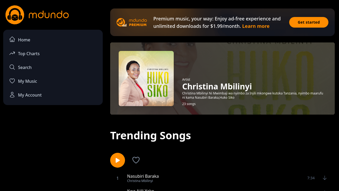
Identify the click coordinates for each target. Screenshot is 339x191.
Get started (309, 22)
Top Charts (24, 53)
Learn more (255, 26)
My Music (23, 81)
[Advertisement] (52, 153)
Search (20, 67)
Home (19, 39)
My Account (25, 95)
